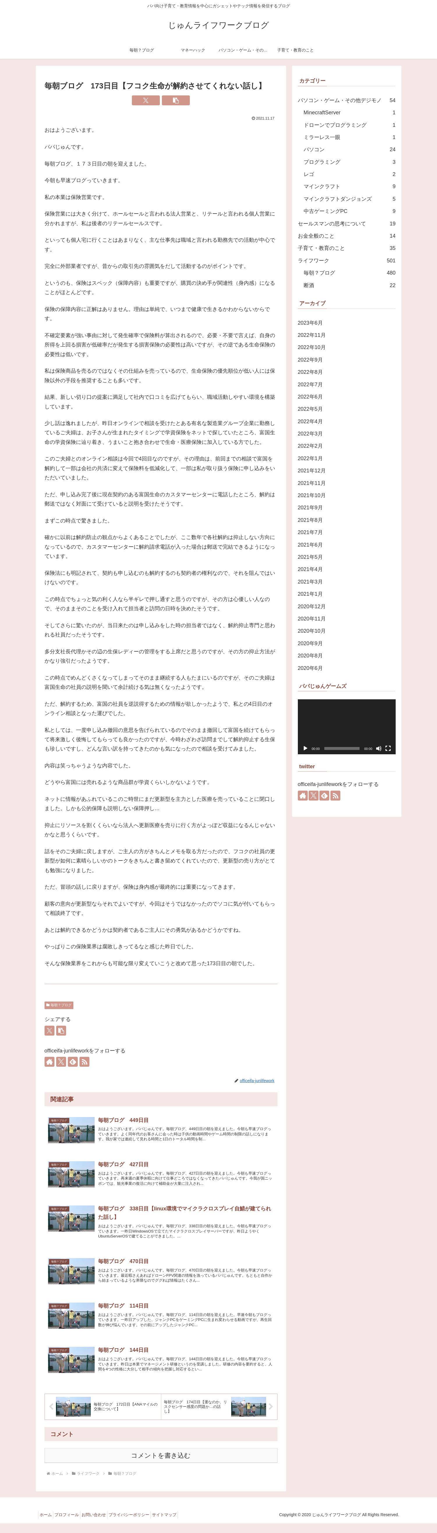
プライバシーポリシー (141, 1524)
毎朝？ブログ (59, 1005)
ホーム (47, 1524)
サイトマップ (180, 1524)
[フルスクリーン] (388, 748)
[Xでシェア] (146, 100)
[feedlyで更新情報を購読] (73, 1062)
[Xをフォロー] (61, 1062)
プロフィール (72, 1524)
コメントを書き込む (161, 1465)
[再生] (305, 748)
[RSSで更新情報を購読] (84, 1062)
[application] (347, 726)
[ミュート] (379, 748)
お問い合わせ (102, 1524)
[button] (176, 100)
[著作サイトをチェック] (49, 1062)
